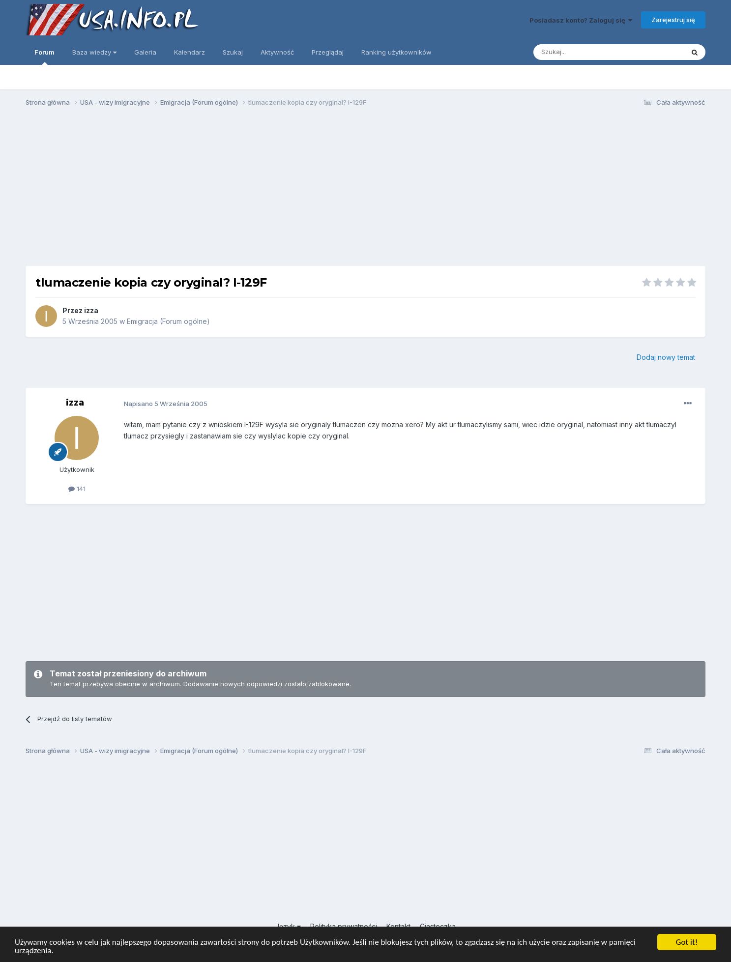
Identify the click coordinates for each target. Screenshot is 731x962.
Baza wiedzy (94, 52)
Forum (44, 56)
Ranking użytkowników (396, 52)
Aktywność (277, 52)
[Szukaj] (584, 52)
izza (91, 310)
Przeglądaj (328, 52)
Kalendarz (189, 52)
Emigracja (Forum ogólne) (168, 321)
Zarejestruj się (673, 20)
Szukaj (233, 52)
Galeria (145, 52)
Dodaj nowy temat (666, 357)
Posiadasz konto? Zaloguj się (580, 20)
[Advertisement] (365, 191)
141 (77, 489)
